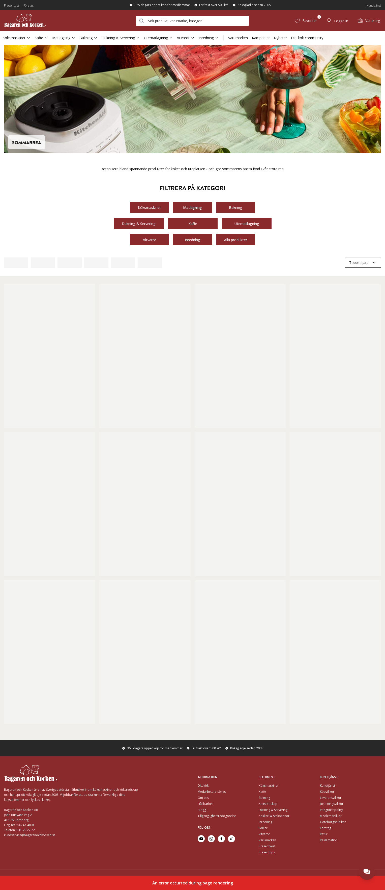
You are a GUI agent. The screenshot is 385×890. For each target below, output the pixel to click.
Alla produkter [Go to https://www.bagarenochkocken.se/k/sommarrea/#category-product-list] (235, 239)
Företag (28, 5)
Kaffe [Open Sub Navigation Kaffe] (41, 37)
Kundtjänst (374, 5)
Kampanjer (261, 37)
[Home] (25, 21)
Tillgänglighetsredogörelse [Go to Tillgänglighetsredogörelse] (217, 816)
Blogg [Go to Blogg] (202, 810)
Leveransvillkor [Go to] (330, 798)
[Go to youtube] (201, 838)
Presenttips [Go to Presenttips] (267, 852)
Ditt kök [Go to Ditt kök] (203, 785)
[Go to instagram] (211, 838)
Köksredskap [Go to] (268, 804)
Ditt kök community (307, 37)
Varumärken (238, 37)
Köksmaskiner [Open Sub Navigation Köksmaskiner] (17, 37)
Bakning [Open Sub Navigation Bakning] (88, 37)
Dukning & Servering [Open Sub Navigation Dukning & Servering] (121, 37)
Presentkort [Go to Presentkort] (267, 846)
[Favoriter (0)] (305, 20)
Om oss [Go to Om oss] (203, 798)
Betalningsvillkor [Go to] (331, 804)
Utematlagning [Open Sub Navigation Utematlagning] (158, 37)
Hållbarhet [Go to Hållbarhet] (205, 804)
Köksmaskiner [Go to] (269, 785)
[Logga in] (337, 21)
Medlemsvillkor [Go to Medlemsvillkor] (331, 816)
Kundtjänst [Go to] (327, 785)
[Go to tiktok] (231, 838)
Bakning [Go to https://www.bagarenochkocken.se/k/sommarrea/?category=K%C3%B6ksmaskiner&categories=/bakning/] (235, 207)
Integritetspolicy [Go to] (331, 810)
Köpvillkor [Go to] (327, 791)
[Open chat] (367, 872)
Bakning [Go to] (264, 798)
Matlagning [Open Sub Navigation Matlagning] (63, 37)
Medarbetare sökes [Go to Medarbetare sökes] (212, 791)
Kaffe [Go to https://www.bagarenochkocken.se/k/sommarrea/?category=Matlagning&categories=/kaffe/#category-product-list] (192, 223)
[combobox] (192, 21)
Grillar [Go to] (263, 828)
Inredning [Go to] (265, 822)
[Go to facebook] (221, 838)
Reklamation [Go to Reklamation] (329, 840)
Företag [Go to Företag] (325, 828)
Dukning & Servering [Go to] (273, 810)
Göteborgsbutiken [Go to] (333, 822)
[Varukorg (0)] (368, 20)
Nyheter (280, 37)
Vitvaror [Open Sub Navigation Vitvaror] (186, 37)
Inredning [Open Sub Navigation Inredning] (209, 37)
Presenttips (11, 5)
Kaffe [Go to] (262, 791)
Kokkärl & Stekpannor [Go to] (274, 816)
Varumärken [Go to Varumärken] (267, 840)
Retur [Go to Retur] (324, 834)
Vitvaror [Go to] (264, 834)
